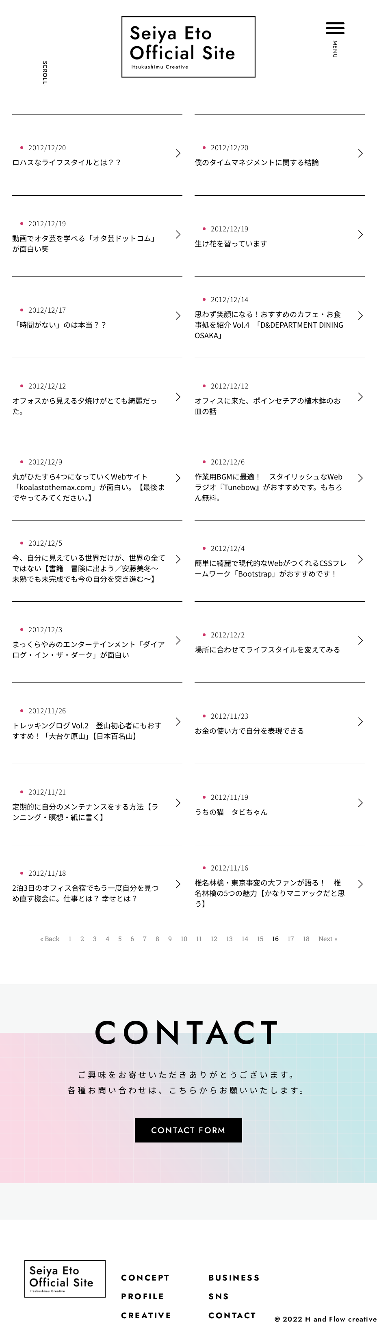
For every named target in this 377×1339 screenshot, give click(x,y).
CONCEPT (147, 1280)
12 (214, 938)
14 (245, 938)
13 (229, 938)
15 (260, 938)
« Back (50, 938)
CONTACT (239, 1320)
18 (306, 938)
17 (291, 938)
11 (199, 938)
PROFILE (145, 1300)
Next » (327, 938)
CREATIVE (148, 1320)
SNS (224, 1300)
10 (184, 938)
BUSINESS (241, 1280)
